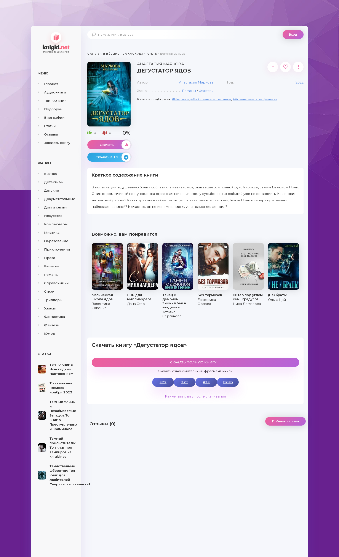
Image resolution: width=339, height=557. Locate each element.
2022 (300, 82)
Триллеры (50, 300)
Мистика (48, 232)
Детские (48, 190)
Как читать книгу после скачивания (195, 396)
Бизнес (47, 174)
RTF (206, 382)
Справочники (53, 283)
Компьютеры (53, 224)
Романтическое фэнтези (256, 99)
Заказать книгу (54, 143)
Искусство (50, 216)
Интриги (181, 99)
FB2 (163, 382)
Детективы (51, 182)
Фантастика (51, 317)
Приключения (54, 249)
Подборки (50, 109)
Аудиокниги (52, 92)
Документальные (56, 199)
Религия (48, 266)
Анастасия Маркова (196, 82)
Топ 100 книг (52, 101)
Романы (48, 275)
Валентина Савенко (101, 306)
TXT (184, 382)
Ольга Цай (277, 300)
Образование (53, 241)
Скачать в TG (113, 157)
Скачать (115, 144)
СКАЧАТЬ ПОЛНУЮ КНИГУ (193, 362)
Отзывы (48, 134)
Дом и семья (52, 207)
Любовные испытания (212, 99)
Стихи (46, 291)
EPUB (228, 382)
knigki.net (56, 42)
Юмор (46, 333)
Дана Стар (136, 304)
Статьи (47, 126)
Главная (48, 84)
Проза (46, 258)
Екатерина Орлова (207, 302)
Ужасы (47, 308)
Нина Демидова (247, 304)
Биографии (51, 117)
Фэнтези (48, 325)
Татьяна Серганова (171, 314)
